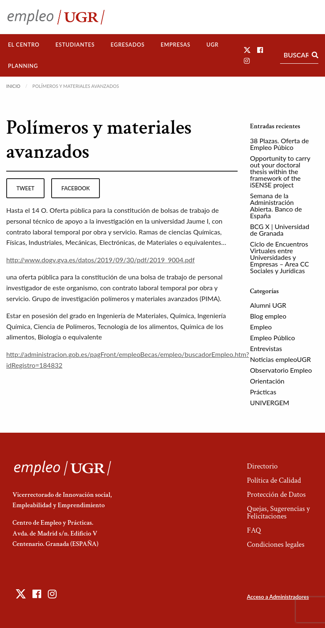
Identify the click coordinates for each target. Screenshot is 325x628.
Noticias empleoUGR (280, 359)
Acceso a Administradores (278, 596)
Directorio (262, 466)
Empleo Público (272, 337)
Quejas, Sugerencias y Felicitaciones (278, 512)
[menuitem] (23, 44)
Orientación (267, 381)
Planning (23, 65)
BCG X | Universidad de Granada (279, 229)
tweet (25, 188)
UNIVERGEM (269, 402)
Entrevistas (266, 348)
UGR (212, 44)
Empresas (176, 44)
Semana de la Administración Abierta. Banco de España (276, 205)
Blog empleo (268, 316)
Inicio (13, 86)
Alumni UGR (268, 305)
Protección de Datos (276, 494)
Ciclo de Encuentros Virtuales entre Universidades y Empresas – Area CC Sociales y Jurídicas (279, 257)
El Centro (24, 44)
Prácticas (263, 392)
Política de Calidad (274, 480)
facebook (76, 188)
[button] (247, 49)
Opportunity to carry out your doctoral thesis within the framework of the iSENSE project (280, 171)
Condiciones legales (275, 544)
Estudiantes (74, 44)
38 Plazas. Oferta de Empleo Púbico (279, 144)
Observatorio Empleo (281, 370)
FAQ (254, 530)
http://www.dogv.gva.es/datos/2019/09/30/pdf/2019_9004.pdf (100, 260)
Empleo (261, 327)
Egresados (128, 44)
